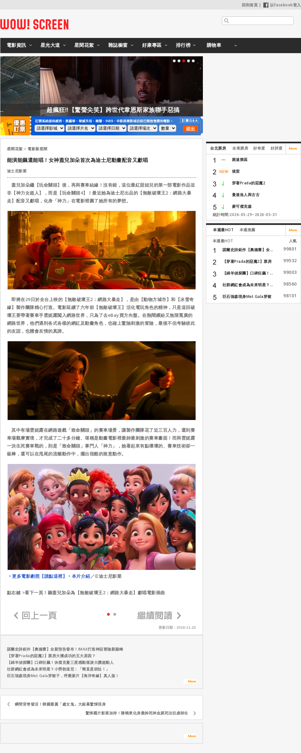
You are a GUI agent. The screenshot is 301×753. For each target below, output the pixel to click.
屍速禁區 (240, 159)
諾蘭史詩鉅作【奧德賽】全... (248, 249)
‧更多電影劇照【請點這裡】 (37, 576)
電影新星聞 (37, 148)
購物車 (214, 45)
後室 (236, 171)
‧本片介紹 (78, 576)
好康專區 (152, 45)
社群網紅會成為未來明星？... (248, 284)
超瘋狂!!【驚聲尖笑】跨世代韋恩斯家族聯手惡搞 (127, 110)
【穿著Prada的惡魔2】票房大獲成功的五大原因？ (51, 655)
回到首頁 (250, 5)
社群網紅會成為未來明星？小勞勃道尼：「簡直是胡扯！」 (58, 669)
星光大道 (50, 45)
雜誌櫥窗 (118, 45)
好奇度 (259, 148)
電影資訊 (16, 45)
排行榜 (183, 45)
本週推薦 (247, 229)
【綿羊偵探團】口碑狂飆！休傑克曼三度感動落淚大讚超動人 (60, 662)
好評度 (277, 148)
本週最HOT (223, 229)
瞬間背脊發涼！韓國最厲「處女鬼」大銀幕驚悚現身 (60, 704)
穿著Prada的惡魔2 (249, 183)
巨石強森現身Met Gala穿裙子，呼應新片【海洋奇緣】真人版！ (63, 675)
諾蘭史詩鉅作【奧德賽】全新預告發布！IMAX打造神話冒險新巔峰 (65, 649)
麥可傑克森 (242, 206)
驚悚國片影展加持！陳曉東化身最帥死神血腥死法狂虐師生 (136, 713)
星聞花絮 (84, 45)
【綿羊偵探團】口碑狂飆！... (248, 273)
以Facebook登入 (282, 5)
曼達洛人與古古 (246, 194)
